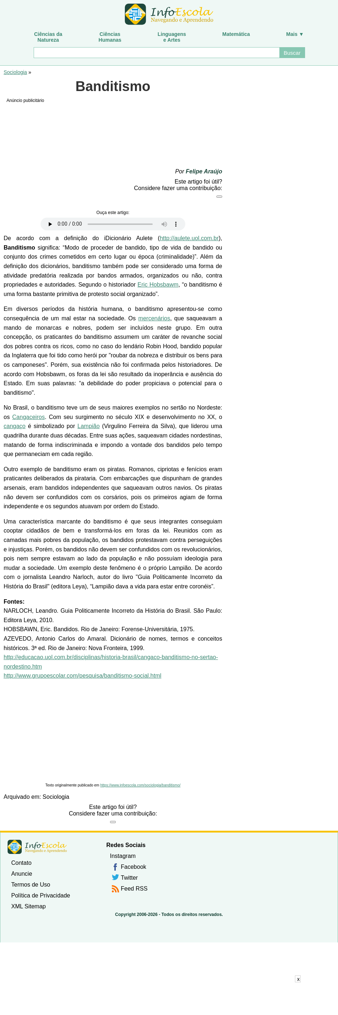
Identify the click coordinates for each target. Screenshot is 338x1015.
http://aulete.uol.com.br (189, 238)
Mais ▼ (295, 34)
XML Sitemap (28, 906)
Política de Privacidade (40, 895)
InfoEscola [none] (37, 847)
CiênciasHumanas (109, 37)
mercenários (154, 318)
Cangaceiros (28, 417)
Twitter (129, 878)
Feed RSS (134, 888)
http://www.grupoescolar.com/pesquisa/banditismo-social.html (82, 676)
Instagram (123, 856)
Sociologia (15, 72)
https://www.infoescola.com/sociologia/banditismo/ (140, 785)
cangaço (15, 426)
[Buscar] (156, 53)
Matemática (236, 34)
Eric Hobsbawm (158, 285)
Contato (21, 863)
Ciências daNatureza (48, 37)
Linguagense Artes (172, 37)
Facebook (133, 867)
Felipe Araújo (204, 171)
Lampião (88, 426)
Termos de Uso (30, 885)
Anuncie (21, 874)
